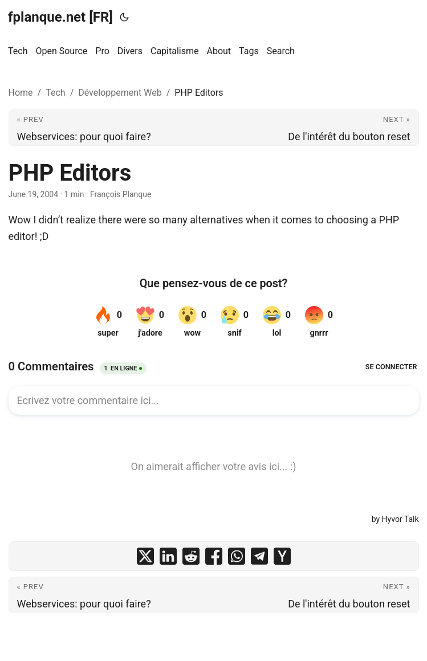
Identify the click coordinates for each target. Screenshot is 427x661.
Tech (55, 92)
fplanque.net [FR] (60, 17)
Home (21, 92)
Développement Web (119, 92)
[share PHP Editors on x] (145, 556)
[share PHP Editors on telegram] (259, 556)
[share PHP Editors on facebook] (213, 556)
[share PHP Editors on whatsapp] (236, 556)
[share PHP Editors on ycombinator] (282, 556)
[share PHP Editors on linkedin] (168, 556)
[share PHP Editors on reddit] (191, 556)
